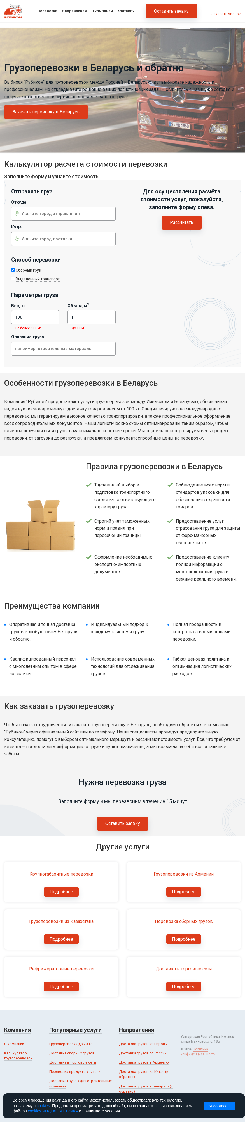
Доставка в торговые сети (72, 1062)
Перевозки (47, 11)
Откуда (18, 202)
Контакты (126, 11)
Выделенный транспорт (38, 279)
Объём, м (78, 305)
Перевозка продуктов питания (75, 1072)
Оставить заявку (171, 11)
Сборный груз (28, 270)
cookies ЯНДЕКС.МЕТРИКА (53, 1111)
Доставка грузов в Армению (144, 1062)
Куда (16, 227)
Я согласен (219, 1106)
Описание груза (27, 337)
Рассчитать (181, 222)
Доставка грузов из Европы (143, 1044)
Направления (74, 11)
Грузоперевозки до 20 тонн (73, 1044)
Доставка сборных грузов (72, 1053)
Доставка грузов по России (143, 1053)
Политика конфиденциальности (198, 1051)
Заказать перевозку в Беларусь (46, 112)
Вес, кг (18, 305)
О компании (102, 11)
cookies (43, 1105)
